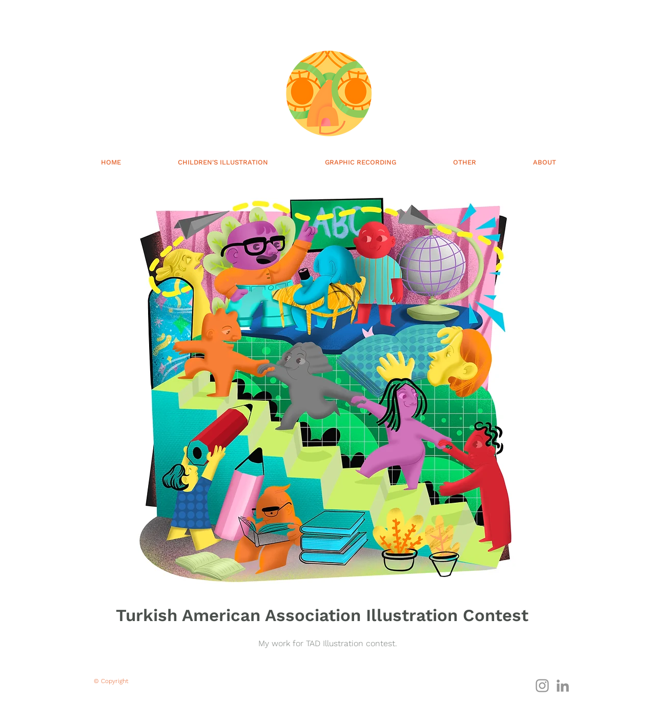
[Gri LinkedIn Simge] (562, 685)
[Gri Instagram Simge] (542, 685)
